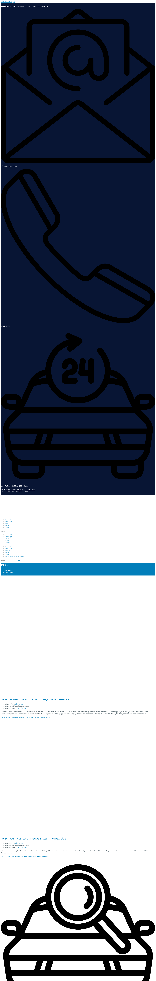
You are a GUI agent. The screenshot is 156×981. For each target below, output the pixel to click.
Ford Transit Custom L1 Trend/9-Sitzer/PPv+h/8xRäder (34, 838)
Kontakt (7, 527)
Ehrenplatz (19, 704)
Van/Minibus (22, 708)
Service (7, 523)
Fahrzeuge (8, 521)
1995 (6, 574)
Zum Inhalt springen (8, 2)
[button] (78, 531)
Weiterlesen (26, 717)
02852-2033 (5, 326)
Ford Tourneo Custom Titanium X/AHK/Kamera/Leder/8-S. (35, 699)
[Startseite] (8, 570)
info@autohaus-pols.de (9, 166)
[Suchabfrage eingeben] (9, 560)
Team (7, 525)
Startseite (8, 519)
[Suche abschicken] (19, 560)
